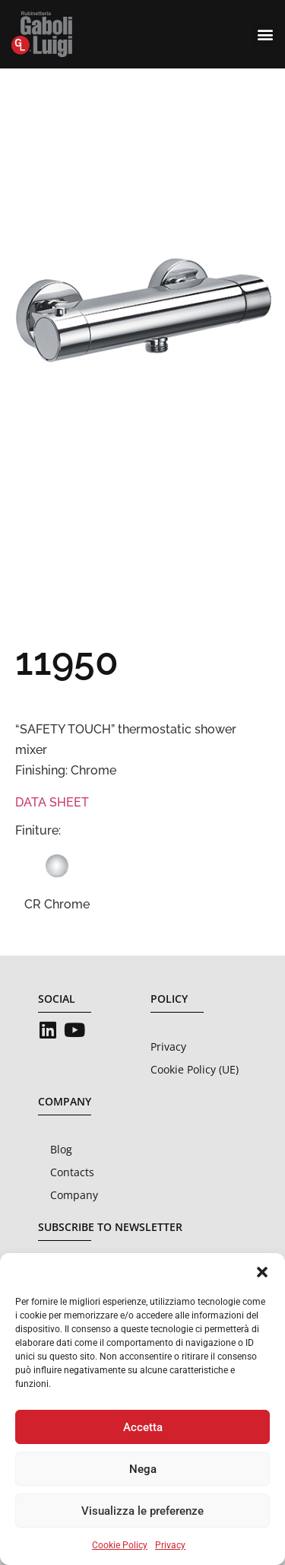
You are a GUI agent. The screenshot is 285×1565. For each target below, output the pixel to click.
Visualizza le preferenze (142, 1511)
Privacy (170, 1545)
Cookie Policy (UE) (194, 1069)
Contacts (72, 1172)
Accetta (143, 1427)
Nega (143, 1469)
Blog (61, 1149)
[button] (262, 1272)
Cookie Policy (119, 1545)
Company (74, 1195)
